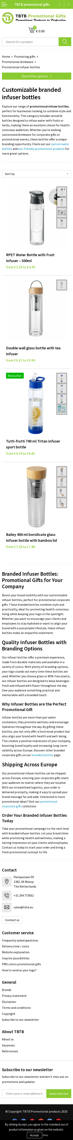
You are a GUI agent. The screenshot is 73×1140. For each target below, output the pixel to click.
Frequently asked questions (20, 940)
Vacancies (8, 1045)
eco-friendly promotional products (41, 149)
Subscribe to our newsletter (20, 1020)
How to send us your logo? (19, 970)
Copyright (8, 1014)
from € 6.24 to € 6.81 (20, 453)
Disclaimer (9, 1002)
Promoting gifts (24, 56)
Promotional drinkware (17, 62)
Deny (45, 1135)
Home (6, 56)
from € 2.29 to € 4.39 (20, 267)
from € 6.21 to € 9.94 (20, 360)
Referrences (10, 1051)
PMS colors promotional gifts (21, 964)
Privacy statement (14, 996)
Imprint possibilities (15, 958)
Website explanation (16, 952)
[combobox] (30, 41)
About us (8, 1039)
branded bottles (42, 755)
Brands (6, 990)
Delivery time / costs (15, 946)
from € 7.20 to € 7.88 (20, 547)
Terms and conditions (16, 1008)
